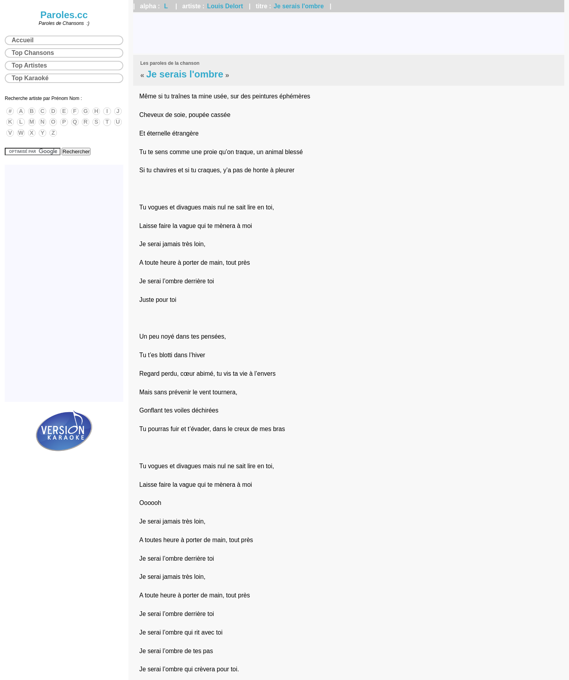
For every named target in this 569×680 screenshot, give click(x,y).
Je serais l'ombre (299, 6)
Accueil (23, 40)
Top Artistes (29, 65)
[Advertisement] (349, 33)
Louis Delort (225, 6)
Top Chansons (33, 52)
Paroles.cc (64, 14)
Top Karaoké (30, 78)
